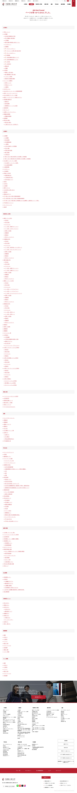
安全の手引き (9, 519)
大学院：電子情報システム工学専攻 (11, 358)
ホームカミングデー (9, 619)
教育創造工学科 (7, 303)
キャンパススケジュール (9, 452)
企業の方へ (6, 432)
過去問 (5, 207)
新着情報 (5, 630)
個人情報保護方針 (39, 770)
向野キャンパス (8, 82)
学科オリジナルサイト (9, 237)
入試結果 (5, 185)
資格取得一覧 (8, 441)
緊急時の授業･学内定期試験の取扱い (12, 514)
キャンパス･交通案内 (8, 80)
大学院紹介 (6, 335)
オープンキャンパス (8, 205)
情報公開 (7, 66)
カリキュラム (7, 224)
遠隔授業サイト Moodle (66, 762)
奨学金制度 (6, 477)
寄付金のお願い (7, 120)
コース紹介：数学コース (10, 312)
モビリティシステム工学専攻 (11, 385)
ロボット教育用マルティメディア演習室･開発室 (14, 551)
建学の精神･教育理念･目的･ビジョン (12, 42)
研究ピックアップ (7, 404)
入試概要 (5, 135)
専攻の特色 (7, 351)
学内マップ (6, 566)
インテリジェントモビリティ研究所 (11, 396)
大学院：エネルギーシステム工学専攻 (11, 347)
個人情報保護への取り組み (10, 74)
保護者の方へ (6, 613)
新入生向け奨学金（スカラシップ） (12, 483)
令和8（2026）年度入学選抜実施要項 (12, 196)
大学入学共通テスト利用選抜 (11, 146)
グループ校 (18, 770)
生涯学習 (5, 579)
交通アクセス (66, 744)
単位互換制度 (6, 496)
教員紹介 (7, 235)
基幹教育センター (7, 456)
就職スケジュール (7, 424)
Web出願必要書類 (8, 165)
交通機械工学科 (7, 239)
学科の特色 (7, 222)
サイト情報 (5, 658)
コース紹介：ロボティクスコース (11, 228)
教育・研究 (6, 643)
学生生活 (56, 4)
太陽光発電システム (9, 561)
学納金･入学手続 (7, 173)
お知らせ (5, 637)
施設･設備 (63, 4)
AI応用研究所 (6, 398)
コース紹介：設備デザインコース (11, 270)
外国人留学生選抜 (8, 150)
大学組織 (7, 40)
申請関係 (7, 46)
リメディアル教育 (8, 76)
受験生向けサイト (7, 194)
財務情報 (8, 55)
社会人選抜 (7, 148)
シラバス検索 (66, 754)
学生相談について (8, 502)
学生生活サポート (7, 498)
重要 (5, 635)
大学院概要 (7, 337)
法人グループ (6, 110)
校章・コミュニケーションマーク (10, 93)
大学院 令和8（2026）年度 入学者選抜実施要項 (14, 198)
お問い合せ (66, 747)
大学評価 (5, 70)
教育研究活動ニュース (8, 400)
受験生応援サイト (48, 781)
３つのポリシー (8, 44)
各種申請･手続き (7, 464)
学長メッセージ (7, 32)
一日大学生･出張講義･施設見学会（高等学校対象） (14, 589)
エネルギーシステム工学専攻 (11, 381)
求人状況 (5, 428)
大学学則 (8, 61)
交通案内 (7, 87)
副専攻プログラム (8, 341)
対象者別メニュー (7, 598)
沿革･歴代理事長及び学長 (10, 36)
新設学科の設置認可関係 (10, 78)
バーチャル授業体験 (48, 785)
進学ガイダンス (7, 187)
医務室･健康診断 (8, 504)
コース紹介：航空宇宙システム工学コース (13, 247)
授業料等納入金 (8, 175)
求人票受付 (7, 436)
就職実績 (7, 232)
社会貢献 (69, 4)
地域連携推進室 (8, 545)
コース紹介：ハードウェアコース (11, 291)
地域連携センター (7, 541)
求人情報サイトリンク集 (9, 430)
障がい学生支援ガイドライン (12, 521)
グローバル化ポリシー (10, 53)
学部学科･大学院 (39, 4)
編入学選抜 (7, 152)
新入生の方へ (6, 603)
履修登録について (8, 611)
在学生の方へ (6, 607)
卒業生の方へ (6, 615)
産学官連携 (7, 103)
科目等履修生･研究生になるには (11, 587)
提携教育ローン (8, 512)
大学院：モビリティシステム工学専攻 (11, 368)
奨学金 (5, 181)
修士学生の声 (7, 343)
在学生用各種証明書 (9, 467)
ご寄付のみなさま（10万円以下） (12, 124)
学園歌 (6, 68)
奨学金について (8, 479)
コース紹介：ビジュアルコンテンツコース (13, 293)
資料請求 (5, 192)
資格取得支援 (6, 489)
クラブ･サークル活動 (8, 458)
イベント (5, 641)
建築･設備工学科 (7, 260)
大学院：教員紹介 (7, 378)
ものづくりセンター (8, 547)
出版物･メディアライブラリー (10, 112)
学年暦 (5, 454)
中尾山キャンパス (8, 85)
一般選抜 (7, 144)
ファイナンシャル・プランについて (12, 345)
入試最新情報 (6, 167)
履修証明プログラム (9, 583)
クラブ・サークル (7, 645)
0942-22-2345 (9, 786)
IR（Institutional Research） (9, 406)
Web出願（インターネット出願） (10, 160)
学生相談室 (7, 500)
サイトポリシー (28, 770)
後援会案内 (6, 107)
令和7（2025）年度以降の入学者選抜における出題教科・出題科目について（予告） (22, 200)
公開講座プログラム (9, 581)
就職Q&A (5, 426)
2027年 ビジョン (7, 89)
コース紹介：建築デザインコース (11, 268)
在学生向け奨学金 (8, 481)
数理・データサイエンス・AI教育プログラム (13, 97)
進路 (51, 4)
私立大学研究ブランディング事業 (10, 95)
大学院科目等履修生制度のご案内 (11, 339)
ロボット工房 (7, 559)
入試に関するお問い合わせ (9, 190)
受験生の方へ (6, 605)
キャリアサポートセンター (9, 418)
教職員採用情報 (7, 114)
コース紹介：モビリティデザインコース (13, 249)
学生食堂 (7, 506)
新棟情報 (5, 118)
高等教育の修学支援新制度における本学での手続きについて (17, 487)
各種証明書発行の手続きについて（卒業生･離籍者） (15, 469)
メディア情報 (6, 651)
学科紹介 (7, 220)
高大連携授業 (6, 591)
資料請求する (38, 697)
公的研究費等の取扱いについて (12, 57)
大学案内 (25, 4)
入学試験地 (6, 171)
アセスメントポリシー (10, 48)
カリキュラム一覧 (7, 333)
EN (70, 0)
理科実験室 (7, 557)
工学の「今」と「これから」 (65, 785)
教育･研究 (46, 4)
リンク (49, 770)
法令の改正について (9, 179)
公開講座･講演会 (8, 585)
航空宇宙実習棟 (8, 553)
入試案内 (31, 4)
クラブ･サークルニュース (10, 462)
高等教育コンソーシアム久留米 (11, 105)
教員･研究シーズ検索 (8, 402)
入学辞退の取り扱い (9, 177)
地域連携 (5, 647)
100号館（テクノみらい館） (9, 532)
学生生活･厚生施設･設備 (9, 563)
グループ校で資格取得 (9, 492)
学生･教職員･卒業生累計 (10, 38)
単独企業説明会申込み (9, 438)
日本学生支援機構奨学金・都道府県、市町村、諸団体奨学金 (17, 485)
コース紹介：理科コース (10, 314)
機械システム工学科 (8, 218)
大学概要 (5, 34)
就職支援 (5, 420)
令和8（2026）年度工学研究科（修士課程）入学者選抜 (15, 156)
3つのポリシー (7, 169)
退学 (6, 473)
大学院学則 (8, 64)
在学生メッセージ (63, 783)
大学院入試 (7, 154)
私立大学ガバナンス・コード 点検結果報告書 (13, 91)
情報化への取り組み (9, 72)
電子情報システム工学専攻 (10, 383)
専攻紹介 (7, 349)
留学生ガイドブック (9, 202)
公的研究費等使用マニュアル (12, 59)
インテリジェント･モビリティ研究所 (11, 534)
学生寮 (6, 508)
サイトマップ (58, 770)
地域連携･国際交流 (7, 99)
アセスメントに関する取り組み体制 (13, 50)
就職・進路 (6, 649)
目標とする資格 (8, 230)
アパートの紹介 (8, 510)
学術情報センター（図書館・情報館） (11, 538)
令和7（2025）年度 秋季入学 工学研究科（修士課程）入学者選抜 (17, 158)
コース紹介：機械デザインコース (11, 226)
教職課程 (5, 330)
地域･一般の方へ (7, 623)
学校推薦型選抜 (8, 142)
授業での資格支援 (8, 494)
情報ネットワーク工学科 (9, 280)
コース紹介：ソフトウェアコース (11, 289)
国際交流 (7, 101)
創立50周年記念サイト (64, 781)
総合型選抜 (7, 140)
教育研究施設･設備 (7, 549)
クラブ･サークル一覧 (9, 460)
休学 (6, 471)
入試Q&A (5, 183)
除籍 (6, 475)
